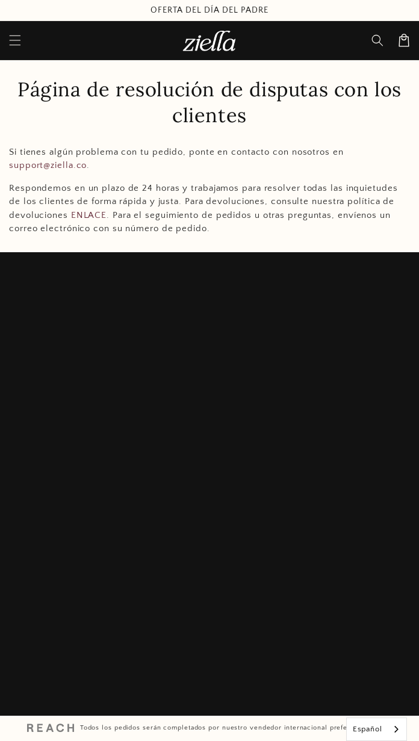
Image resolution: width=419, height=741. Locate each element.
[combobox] (376, 729)
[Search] (377, 40)
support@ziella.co (48, 165)
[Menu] (15, 40)
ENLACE (89, 215)
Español (367, 729)
